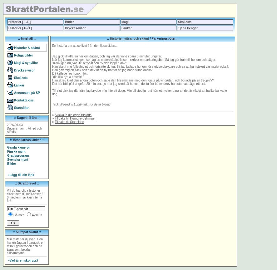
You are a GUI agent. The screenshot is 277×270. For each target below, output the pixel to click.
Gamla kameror (18, 147)
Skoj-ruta (184, 22)
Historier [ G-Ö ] (20, 28)
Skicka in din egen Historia (73, 115)
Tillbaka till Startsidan (69, 122)
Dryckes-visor (75, 28)
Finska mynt (16, 151)
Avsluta (37, 215)
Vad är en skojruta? (23, 260)
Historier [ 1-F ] (19, 22)
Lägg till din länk (21, 175)
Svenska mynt (17, 159)
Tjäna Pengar (188, 28)
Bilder (69, 22)
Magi (125, 22)
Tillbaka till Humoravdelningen (75, 118)
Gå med (19, 215)
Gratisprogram (18, 155)
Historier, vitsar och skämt (129, 38)
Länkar (126, 28)
